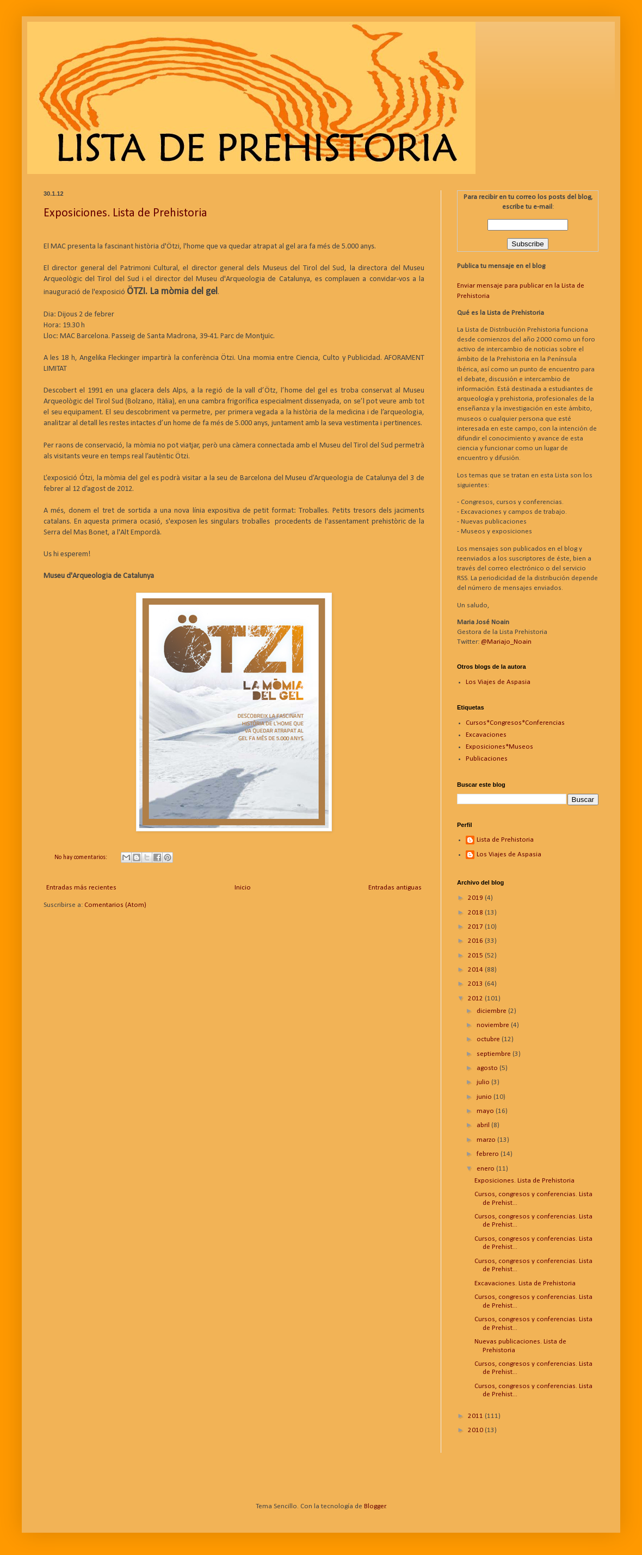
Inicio (242, 887)
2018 (476, 912)
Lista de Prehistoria (505, 839)
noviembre (494, 1025)
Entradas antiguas (395, 887)
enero (486, 1168)
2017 (476, 926)
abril (484, 1125)
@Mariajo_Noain (506, 641)
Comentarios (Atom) (115, 905)
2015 (476, 955)
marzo (487, 1139)
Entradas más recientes (81, 887)
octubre (489, 1039)
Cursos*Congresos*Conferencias (515, 722)
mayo (486, 1111)
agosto (488, 1068)
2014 (476, 969)
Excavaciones (486, 734)
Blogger (375, 1506)
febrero (489, 1154)
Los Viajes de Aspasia (498, 682)
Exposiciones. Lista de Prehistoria (125, 213)
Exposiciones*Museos (499, 746)
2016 (476, 940)
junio (485, 1096)
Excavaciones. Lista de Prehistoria (525, 1283)
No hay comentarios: (81, 857)
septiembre (495, 1054)
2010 (476, 1430)
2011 (476, 1416)
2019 (476, 897)
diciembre (492, 1011)
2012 (476, 998)
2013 (476, 983)
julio (484, 1082)
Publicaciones (487, 758)
